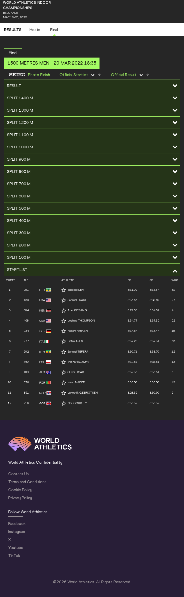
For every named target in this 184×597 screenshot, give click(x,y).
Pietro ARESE (76, 341)
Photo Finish (39, 75)
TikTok (14, 555)
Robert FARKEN (78, 331)
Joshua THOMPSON (81, 320)
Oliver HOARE (77, 372)
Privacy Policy (20, 497)
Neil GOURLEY (77, 403)
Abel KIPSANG (77, 310)
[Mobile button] (83, 5)
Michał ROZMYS (78, 362)
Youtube (15, 547)
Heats (35, 29)
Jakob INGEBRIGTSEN (83, 392)
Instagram (16, 531)
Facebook (17, 523)
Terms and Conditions (27, 481)
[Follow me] (63, 290)
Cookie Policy (20, 489)
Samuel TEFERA (78, 351)
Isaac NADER (76, 382)
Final (54, 29)
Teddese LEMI (76, 289)
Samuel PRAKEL (78, 300)
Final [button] (12, 53)
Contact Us (18, 473)
